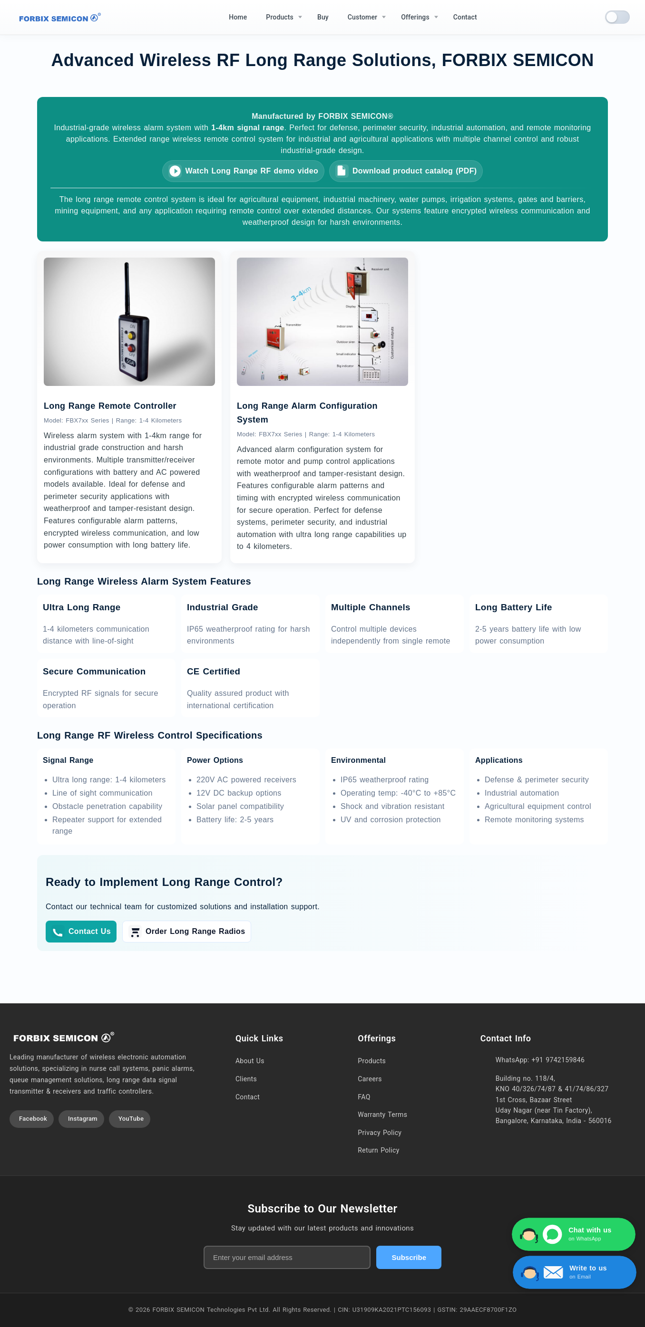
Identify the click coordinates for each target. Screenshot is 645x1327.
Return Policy (378, 1150)
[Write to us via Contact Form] (583, 1272)
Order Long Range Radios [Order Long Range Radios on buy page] (186, 931)
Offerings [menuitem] (415, 17)
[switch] (617, 17)
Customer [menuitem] (362, 17)
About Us (249, 1061)
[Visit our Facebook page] (32, 1119)
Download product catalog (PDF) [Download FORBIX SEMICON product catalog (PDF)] (406, 171)
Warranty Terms (382, 1114)
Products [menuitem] (279, 17)
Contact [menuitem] (465, 17)
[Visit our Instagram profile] (81, 1119)
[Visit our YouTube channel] (129, 1119)
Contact (247, 1097)
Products (372, 1061)
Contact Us (81, 931)
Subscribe (408, 1257)
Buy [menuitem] (323, 17)
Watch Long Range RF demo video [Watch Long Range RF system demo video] (243, 171)
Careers (369, 1079)
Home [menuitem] (238, 17)
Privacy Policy (379, 1132)
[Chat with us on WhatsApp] (576, 1234)
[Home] (58, 17)
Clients (246, 1079)
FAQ (364, 1097)
